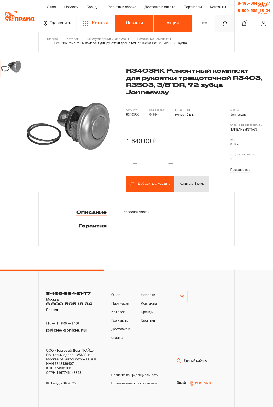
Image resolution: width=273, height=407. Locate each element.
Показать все (240, 170)
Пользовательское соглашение (134, 383)
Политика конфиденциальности (134, 375)
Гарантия (92, 225)
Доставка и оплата (159, 7)
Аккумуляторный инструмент (108, 39)
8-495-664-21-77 (254, 4)
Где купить (57, 23)
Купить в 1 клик (191, 183)
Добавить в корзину (150, 184)
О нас (51, 7)
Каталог (96, 23)
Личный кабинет (193, 360)
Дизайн (195, 383)
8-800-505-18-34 (254, 11)
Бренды (93, 7)
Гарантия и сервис (121, 7)
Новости (71, 7)
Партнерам (193, 7)
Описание (91, 212)
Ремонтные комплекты (154, 39)
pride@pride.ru (66, 329)
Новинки (134, 23)
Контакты (218, 7)
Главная (52, 39)
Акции (173, 23)
